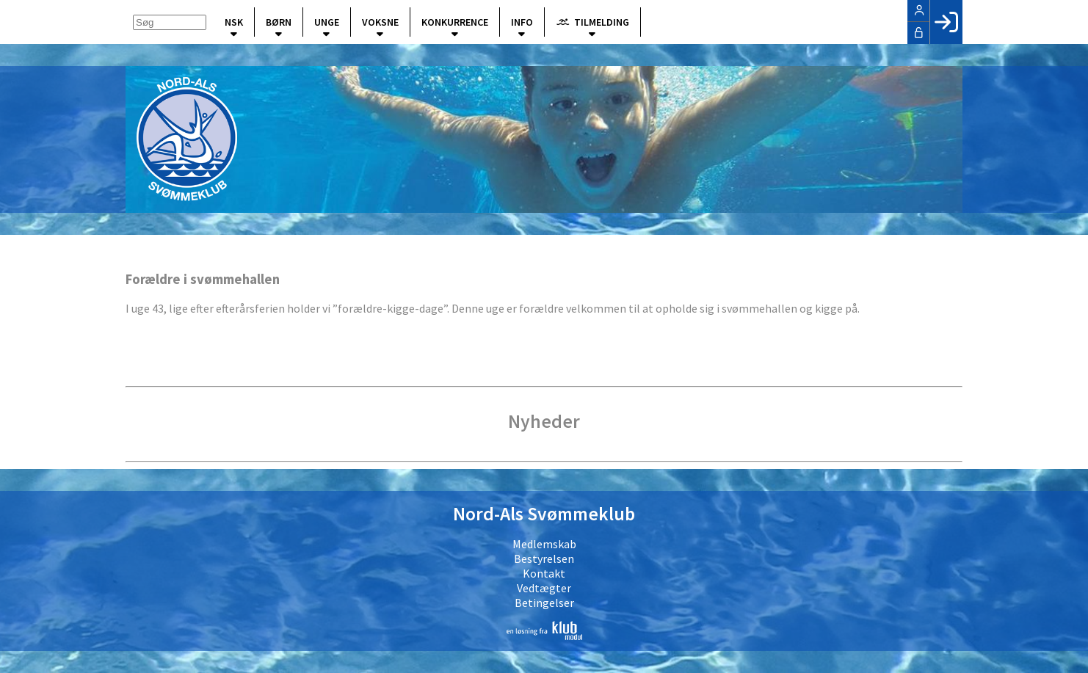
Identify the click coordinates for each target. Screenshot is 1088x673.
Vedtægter (544, 588)
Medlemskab (544, 543)
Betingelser (544, 602)
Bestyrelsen (544, 558)
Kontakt (544, 573)
